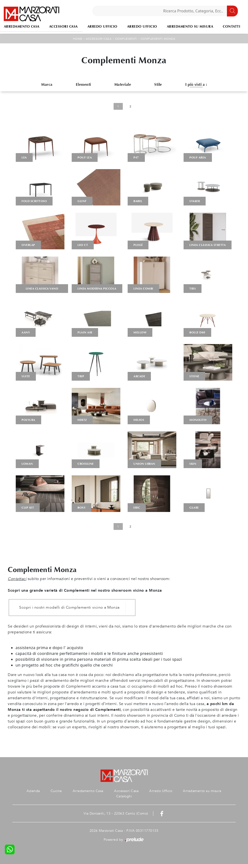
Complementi (126, 39)
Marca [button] (47, 84)
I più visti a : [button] (196, 84)
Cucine (56, 791)
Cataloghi (124, 796)
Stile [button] (158, 84)
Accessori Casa (63, 26)
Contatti (231, 26)
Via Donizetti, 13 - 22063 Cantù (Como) (116, 813)
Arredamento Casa (88, 791)
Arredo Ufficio (102, 26)
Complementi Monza (158, 39)
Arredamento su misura (190, 26)
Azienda (33, 791)
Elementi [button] (83, 84)
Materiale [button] (122, 84)
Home (77, 39)
